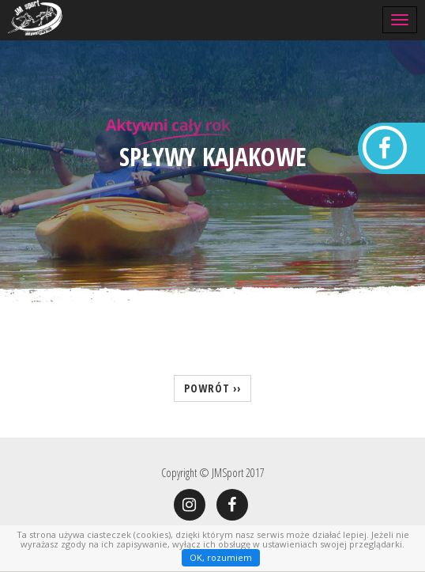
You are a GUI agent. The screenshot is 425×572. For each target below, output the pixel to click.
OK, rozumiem (221, 557)
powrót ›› (212, 388)
